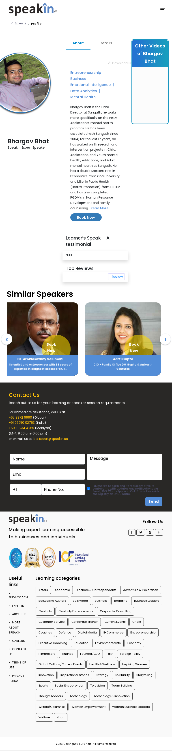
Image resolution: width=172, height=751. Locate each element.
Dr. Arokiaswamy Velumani (44, 359)
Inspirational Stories (74, 675)
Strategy (102, 675)
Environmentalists (108, 643)
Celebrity (45, 611)
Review (117, 276)
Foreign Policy (130, 654)
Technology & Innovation (112, 696)
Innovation (46, 675)
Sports (43, 685)
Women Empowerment (88, 707)
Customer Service (52, 622)
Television (97, 685)
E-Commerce (113, 632)
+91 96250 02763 (22, 422)
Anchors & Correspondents (96, 590)
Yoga (60, 717)
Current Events (115, 622)
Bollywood (80, 601)
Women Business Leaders (131, 707)
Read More (99, 208)
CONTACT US (17, 651)
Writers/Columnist (52, 707)
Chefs (136, 622)
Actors (43, 590)
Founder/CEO (90, 654)
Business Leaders (146, 601)
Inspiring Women (134, 664)
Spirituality (122, 675)
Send (153, 501)
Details (106, 43)
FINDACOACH (18, 595)
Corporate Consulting (115, 611)
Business (78, 78)
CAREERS (17, 641)
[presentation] (6, 339)
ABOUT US (17, 614)
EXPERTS (16, 606)
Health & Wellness (102, 664)
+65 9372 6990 (20, 417)
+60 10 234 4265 (21, 428)
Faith (110, 654)
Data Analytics (84, 91)
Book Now (86, 217)
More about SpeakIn (14, 627)
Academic (62, 590)
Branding (120, 601)
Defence (65, 632)
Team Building (122, 685)
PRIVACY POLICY (16, 678)
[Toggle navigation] (163, 9)
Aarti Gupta (127, 359)
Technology (78, 696)
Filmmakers (47, 654)
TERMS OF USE (17, 665)
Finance (67, 654)
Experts (20, 23)
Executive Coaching (53, 643)
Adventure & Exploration (140, 590)
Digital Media (87, 632)
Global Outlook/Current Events (61, 664)
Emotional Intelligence (91, 84)
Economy (134, 643)
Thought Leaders (51, 696)
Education (81, 643)
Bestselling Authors (52, 601)
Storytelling (144, 675)
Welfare (44, 717)
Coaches (45, 632)
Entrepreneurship (86, 72)
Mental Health (83, 97)
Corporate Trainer (84, 622)
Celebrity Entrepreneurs (75, 611)
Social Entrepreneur (69, 685)
